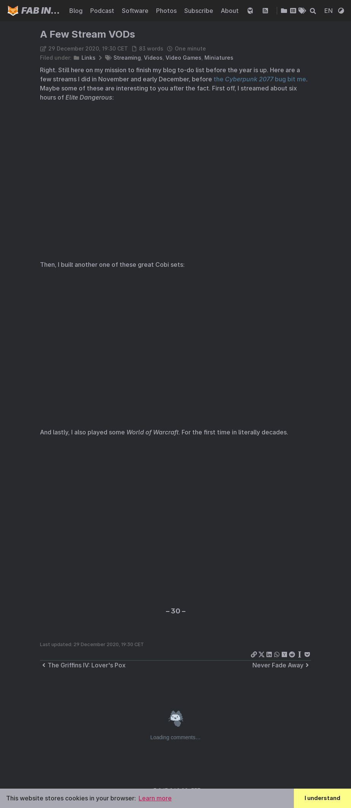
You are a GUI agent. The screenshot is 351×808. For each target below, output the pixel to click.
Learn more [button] (155, 798)
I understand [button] (322, 798)
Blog (76, 10)
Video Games (183, 57)
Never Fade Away (281, 665)
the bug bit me (260, 79)
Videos (153, 57)
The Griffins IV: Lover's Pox (83, 665)
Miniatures (218, 57)
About (230, 10)
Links (88, 57)
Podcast (103, 10)
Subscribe (199, 10)
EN (329, 10)
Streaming (127, 57)
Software (136, 10)
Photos (167, 10)
